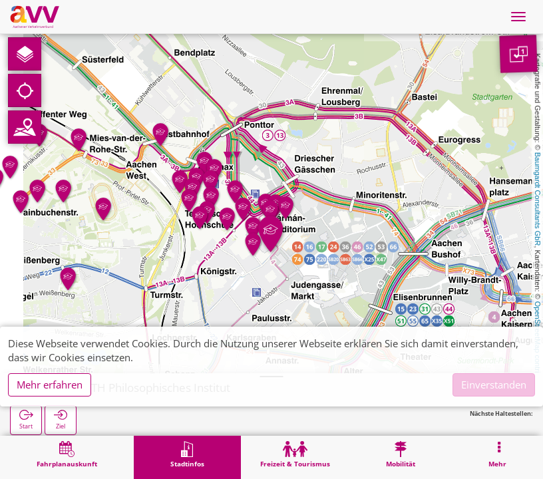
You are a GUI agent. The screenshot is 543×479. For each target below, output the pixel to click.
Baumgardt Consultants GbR (538, 199)
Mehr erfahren (50, 384)
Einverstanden (493, 384)
